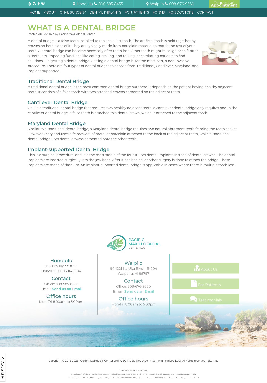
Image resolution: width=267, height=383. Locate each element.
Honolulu (82, 4)
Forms (159, 12)
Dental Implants (105, 12)
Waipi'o (154, 4)
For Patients (137, 12)
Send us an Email (67, 297)
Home (35, 12)
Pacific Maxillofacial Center (96, 360)
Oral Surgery (73, 12)
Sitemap (212, 360)
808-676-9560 (139, 299)
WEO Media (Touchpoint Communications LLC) (150, 360)
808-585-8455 (67, 292)
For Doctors (181, 12)
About (50, 12)
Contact (205, 12)
